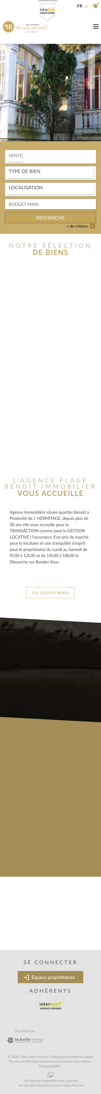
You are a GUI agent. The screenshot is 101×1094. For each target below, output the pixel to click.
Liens (77, 1061)
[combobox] (50, 157)
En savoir (50, 593)
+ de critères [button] (81, 226)
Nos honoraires (61, 1061)
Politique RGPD (50, 1066)
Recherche (50, 218)
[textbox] (50, 171)
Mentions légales (37, 1061)
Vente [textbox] (15, 155)
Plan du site (16, 1061)
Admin (86, 1061)
